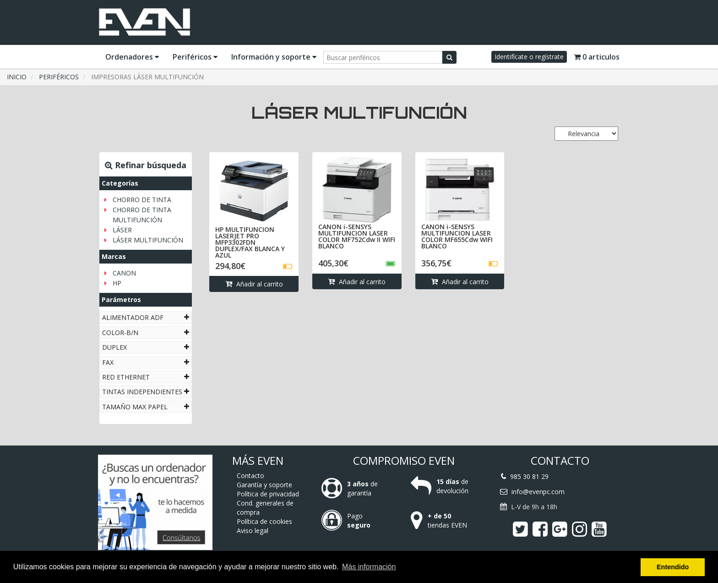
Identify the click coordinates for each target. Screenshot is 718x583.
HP (117, 283)
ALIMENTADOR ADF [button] (145, 317)
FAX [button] (145, 362)
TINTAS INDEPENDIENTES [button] (145, 391)
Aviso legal (252, 530)
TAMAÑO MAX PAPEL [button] (145, 406)
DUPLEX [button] (145, 347)
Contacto (250, 475)
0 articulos (597, 57)
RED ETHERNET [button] (145, 377)
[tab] (145, 317)
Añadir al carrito (254, 284)
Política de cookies (264, 521)
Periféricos (195, 57)
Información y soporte (273, 57)
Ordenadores (132, 57)
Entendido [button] (673, 567)
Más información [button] (369, 567)
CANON (124, 273)
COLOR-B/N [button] (145, 332)
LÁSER (122, 230)
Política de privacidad (268, 494)
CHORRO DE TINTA (142, 199)
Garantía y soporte (264, 484)
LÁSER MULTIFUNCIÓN (148, 240)
